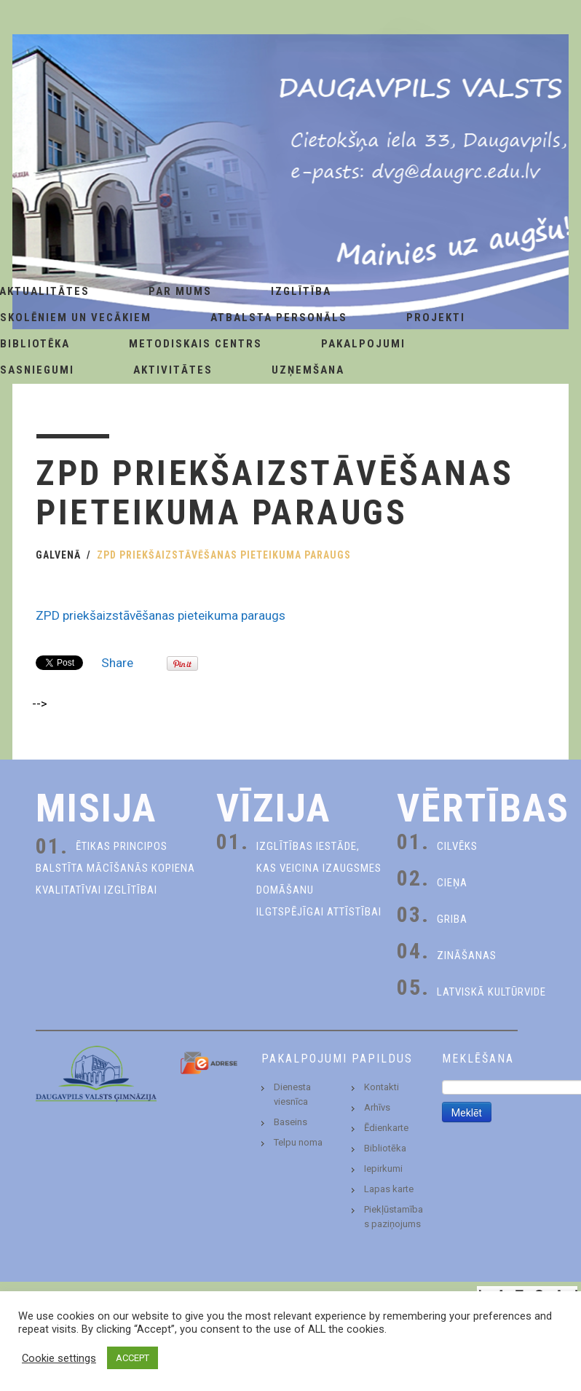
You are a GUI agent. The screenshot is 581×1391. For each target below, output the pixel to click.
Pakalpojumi (363, 343)
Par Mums (180, 291)
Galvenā (58, 555)
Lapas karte (389, 1188)
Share (117, 662)
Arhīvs (377, 1107)
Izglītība (301, 291)
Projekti (435, 317)
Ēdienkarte (386, 1127)
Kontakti (381, 1086)
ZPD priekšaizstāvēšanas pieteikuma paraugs (160, 615)
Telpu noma (298, 1142)
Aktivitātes (173, 370)
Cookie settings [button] (59, 1358)
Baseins (290, 1121)
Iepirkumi (383, 1168)
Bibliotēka (385, 1148)
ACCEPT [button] (132, 1357)
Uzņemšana (308, 370)
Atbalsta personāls (278, 317)
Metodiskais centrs (195, 343)
